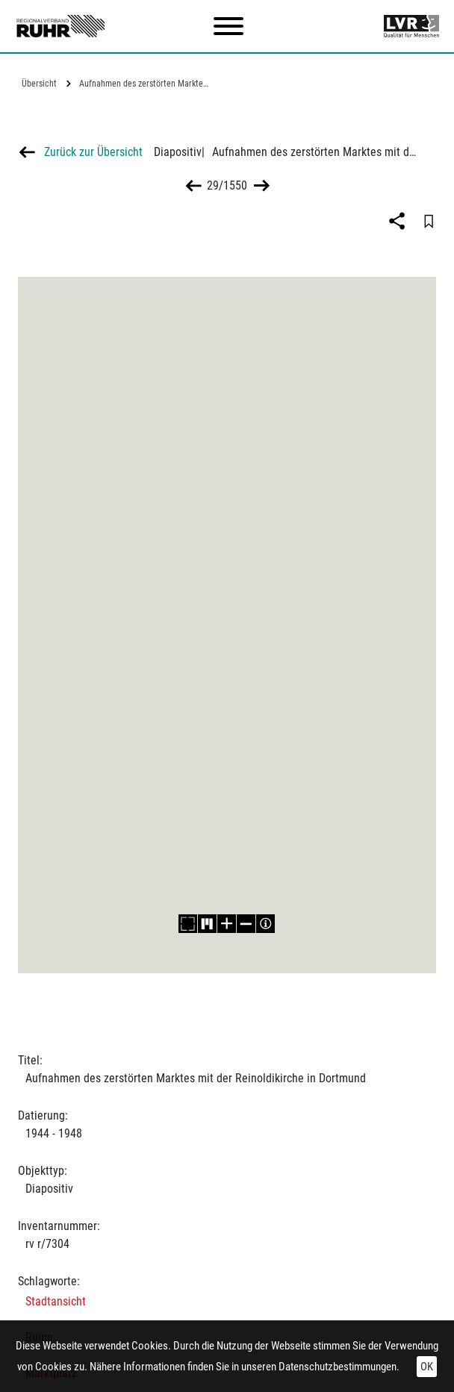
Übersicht (39, 83)
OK (426, 1366)
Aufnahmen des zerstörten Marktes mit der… (146, 83)
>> (260, 185)
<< (193, 185)
